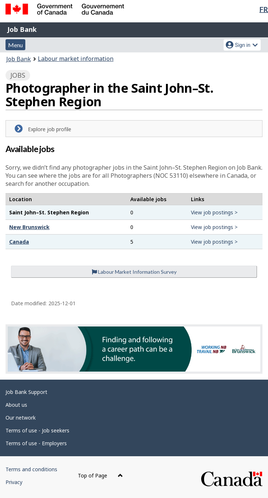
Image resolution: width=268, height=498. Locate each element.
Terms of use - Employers (36, 443)
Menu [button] (15, 44)
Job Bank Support (26, 391)
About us (16, 404)
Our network (21, 417)
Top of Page (100, 475)
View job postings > (214, 212)
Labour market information (75, 59)
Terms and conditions (31, 469)
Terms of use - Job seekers (37, 430)
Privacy (14, 482)
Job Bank (22, 29)
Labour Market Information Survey (134, 272)
